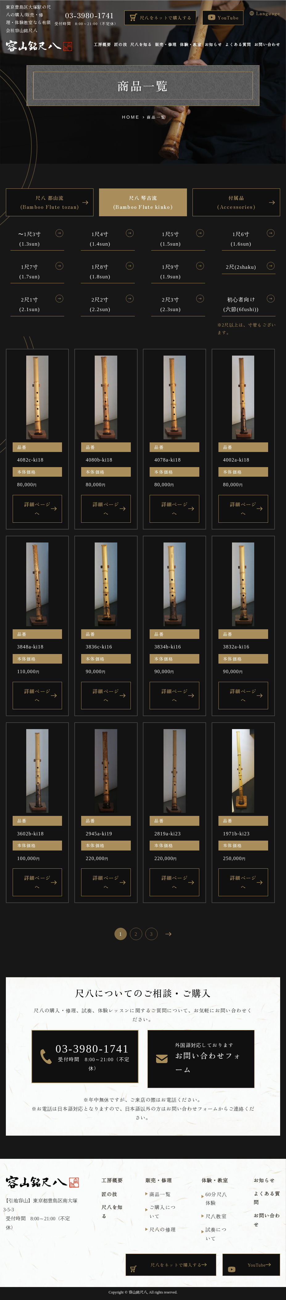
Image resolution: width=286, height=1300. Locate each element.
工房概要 (102, 45)
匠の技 (120, 45)
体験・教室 (190, 45)
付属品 (236, 202)
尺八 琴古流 (143, 202)
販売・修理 (165, 45)
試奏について (216, 1234)
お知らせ (213, 45)
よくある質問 (238, 45)
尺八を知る (141, 45)
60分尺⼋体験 (216, 1198)
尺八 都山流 (49, 202)
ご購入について (162, 1211)
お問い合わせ (267, 45)
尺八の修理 (162, 1229)
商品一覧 (160, 1194)
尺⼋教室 (216, 1216)
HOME (131, 117)
